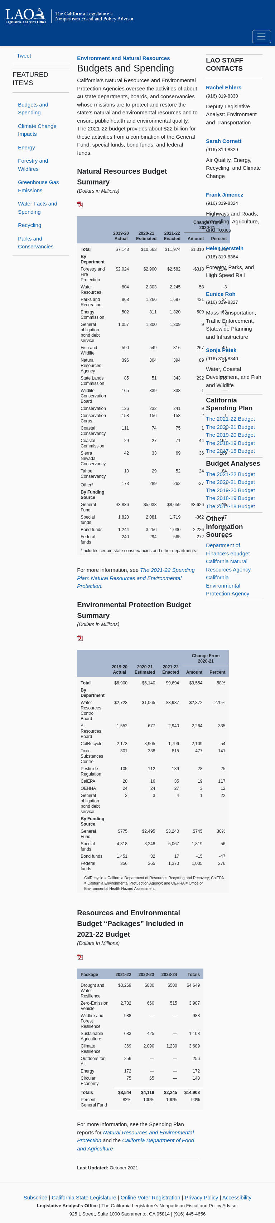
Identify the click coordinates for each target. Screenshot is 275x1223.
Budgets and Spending (33, 108)
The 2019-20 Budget (230, 435)
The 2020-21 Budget (230, 427)
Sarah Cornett (223, 141)
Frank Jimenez (224, 195)
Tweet (24, 56)
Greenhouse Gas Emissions (38, 186)
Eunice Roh (221, 294)
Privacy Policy (201, 1197)
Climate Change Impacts (37, 130)
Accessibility (237, 1197)
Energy (26, 147)
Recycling (29, 225)
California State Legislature (84, 1197)
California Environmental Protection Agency (227, 585)
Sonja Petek (221, 350)
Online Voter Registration (150, 1197)
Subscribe (36, 1197)
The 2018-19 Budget (230, 443)
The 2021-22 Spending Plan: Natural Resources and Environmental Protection (136, 578)
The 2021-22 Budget (230, 419)
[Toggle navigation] (261, 37)
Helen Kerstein (224, 248)
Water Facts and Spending (37, 207)
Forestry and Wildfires (33, 165)
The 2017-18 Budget (230, 451)
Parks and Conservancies (35, 243)
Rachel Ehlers (223, 87)
